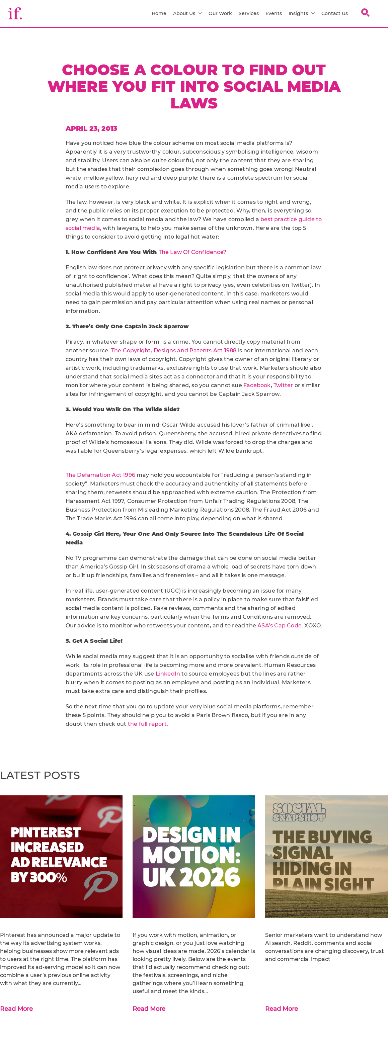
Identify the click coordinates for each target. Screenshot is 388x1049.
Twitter (283, 385)
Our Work (220, 13)
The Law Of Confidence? (192, 252)
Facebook (257, 385)
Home (159, 13)
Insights (302, 13)
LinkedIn (169, 674)
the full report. (148, 724)
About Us (187, 13)
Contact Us (334, 13)
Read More (16, 1009)
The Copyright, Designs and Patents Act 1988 (174, 350)
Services (249, 13)
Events (273, 13)
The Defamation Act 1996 (101, 475)
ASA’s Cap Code (279, 625)
